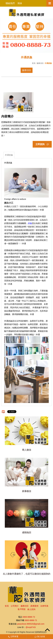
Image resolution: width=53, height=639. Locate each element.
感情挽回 (26, 532)
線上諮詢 (31, 609)
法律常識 (44, 606)
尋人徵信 (26, 450)
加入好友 (40, 636)
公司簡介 (15, 606)
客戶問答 (22, 609)
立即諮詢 (42, 144)
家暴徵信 (26, 491)
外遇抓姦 (9, 155)
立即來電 (13, 636)
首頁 (33, 63)
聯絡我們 (10, 3)
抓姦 (30, 223)
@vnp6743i (31, 627)
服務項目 (40, 63)
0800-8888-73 (29, 617)
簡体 (20, 3)
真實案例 (34, 606)
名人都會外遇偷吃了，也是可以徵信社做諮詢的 (26, 574)
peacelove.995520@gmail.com (30, 624)
